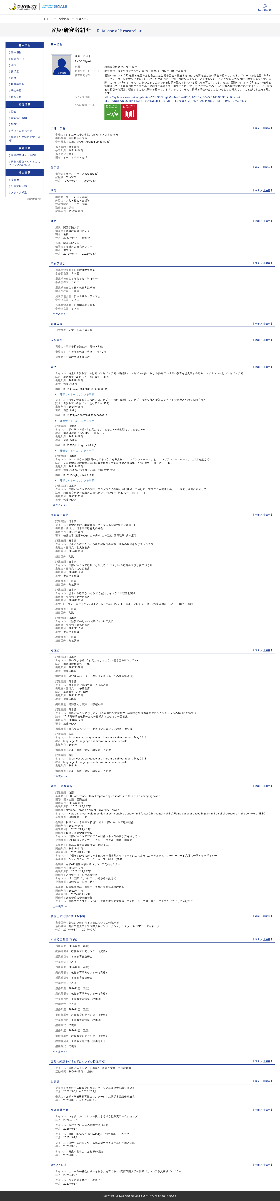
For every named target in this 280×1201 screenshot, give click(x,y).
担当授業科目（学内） (24, 155)
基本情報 (16, 52)
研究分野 (16, 90)
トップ (48, 18)
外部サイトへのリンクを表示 (74, 394)
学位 (13, 65)
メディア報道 (19, 192)
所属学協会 (17, 84)
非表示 (266, 128)
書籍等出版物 (19, 118)
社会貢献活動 (19, 186)
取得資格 (16, 97)
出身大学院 (17, 58)
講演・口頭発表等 (21, 130)
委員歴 (15, 179)
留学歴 (15, 71)
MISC (14, 124)
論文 (13, 111)
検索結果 (64, 18)
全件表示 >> (60, 313)
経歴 (13, 77)
